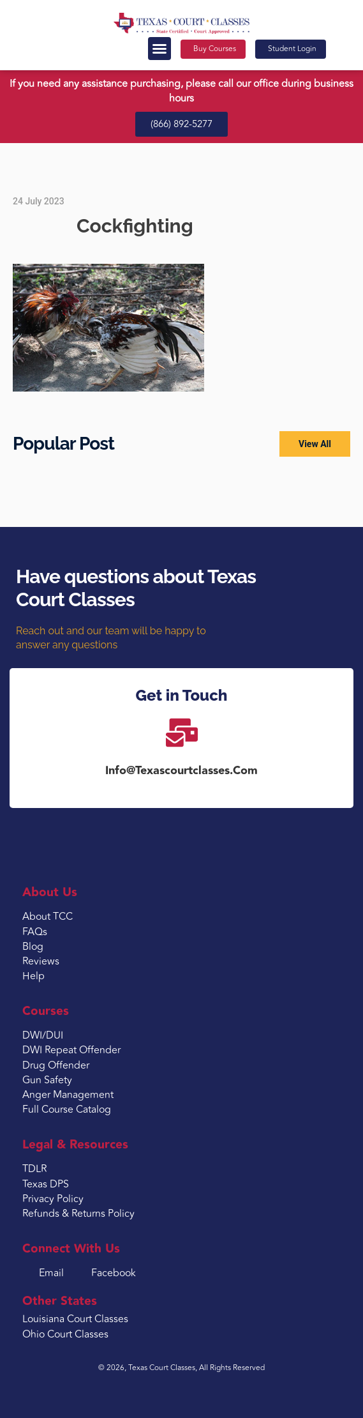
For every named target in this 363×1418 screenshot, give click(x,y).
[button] (159, 48)
